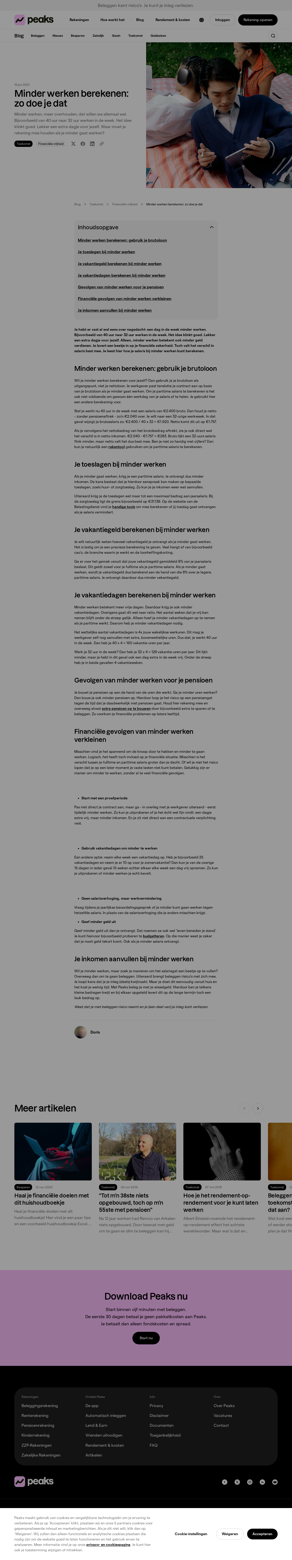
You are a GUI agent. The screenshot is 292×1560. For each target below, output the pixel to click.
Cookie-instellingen (191, 1534)
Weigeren (230, 1534)
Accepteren (262, 1534)
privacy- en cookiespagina (108, 1545)
